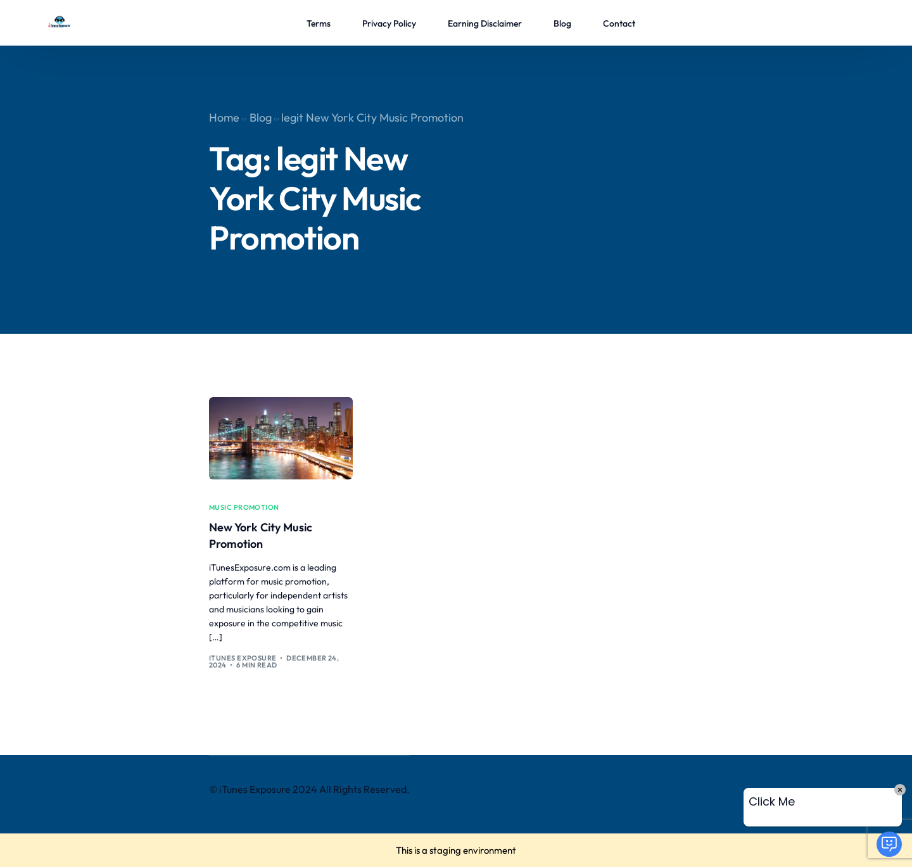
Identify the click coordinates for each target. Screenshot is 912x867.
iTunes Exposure (243, 658)
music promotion (244, 507)
